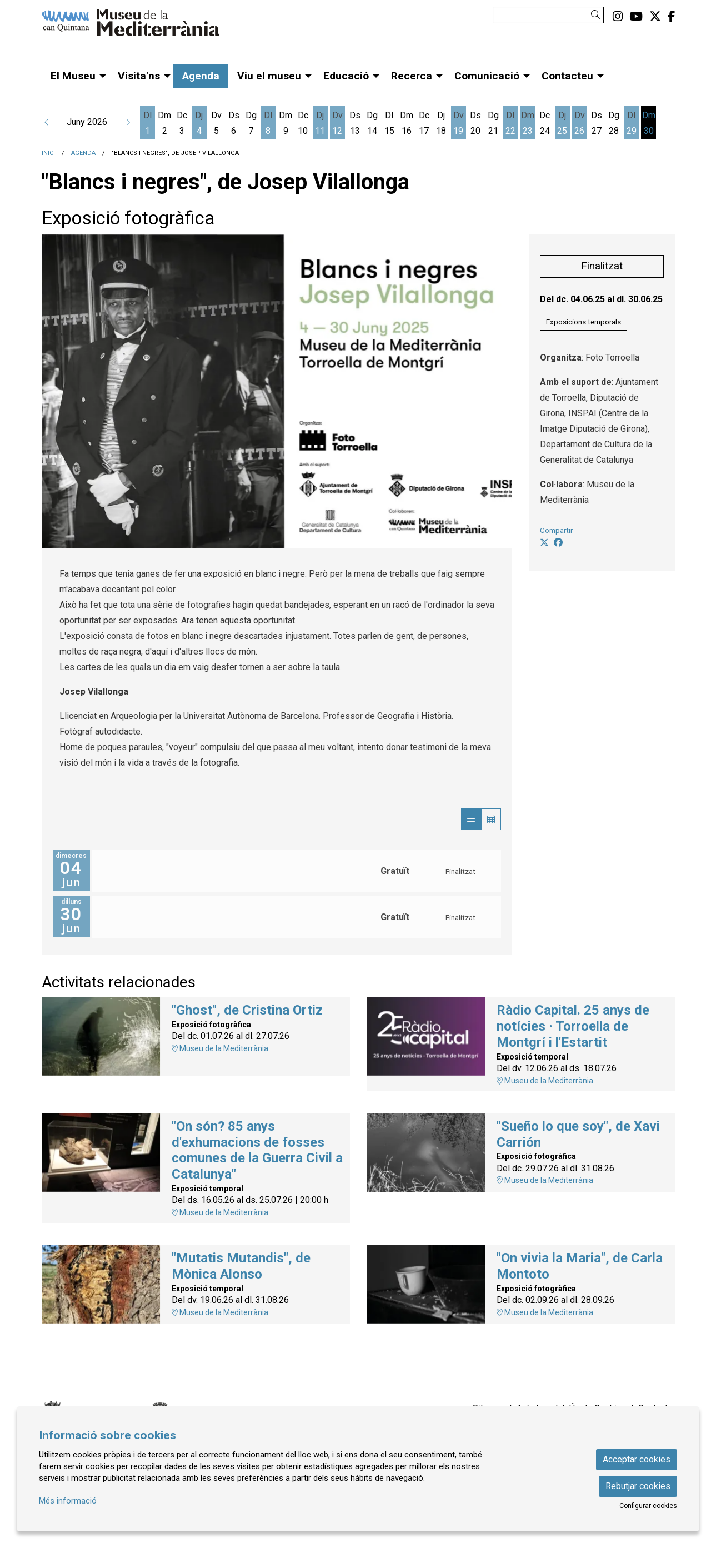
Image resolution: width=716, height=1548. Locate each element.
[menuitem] (618, 16)
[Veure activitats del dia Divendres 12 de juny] (337, 123)
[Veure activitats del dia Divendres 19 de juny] (458, 123)
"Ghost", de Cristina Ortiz (247, 1010)
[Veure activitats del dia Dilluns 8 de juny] (268, 123)
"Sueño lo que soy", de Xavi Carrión (578, 1134)
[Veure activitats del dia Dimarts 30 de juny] (648, 123)
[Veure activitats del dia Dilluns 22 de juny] (510, 123)
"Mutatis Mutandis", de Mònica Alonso (241, 1266)
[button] (597, 14)
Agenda (83, 153)
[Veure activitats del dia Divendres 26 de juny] (579, 123)
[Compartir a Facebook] (558, 543)
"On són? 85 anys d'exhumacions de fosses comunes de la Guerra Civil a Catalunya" (257, 1150)
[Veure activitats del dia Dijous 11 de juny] (320, 123)
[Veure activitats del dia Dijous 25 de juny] (562, 123)
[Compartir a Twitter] (544, 543)
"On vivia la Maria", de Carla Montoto (580, 1266)
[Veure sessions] (471, 819)
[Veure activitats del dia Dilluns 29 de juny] (631, 123)
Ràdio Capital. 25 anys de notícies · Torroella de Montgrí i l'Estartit (573, 1026)
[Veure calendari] (491, 819)
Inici (48, 153)
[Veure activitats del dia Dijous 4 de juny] (199, 123)
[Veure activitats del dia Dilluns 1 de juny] (147, 123)
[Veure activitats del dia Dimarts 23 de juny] (527, 123)
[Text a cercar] (548, 15)
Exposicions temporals (583, 322)
